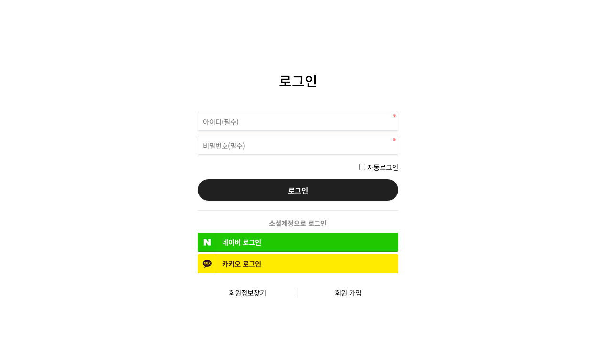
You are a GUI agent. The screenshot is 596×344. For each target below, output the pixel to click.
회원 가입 (348, 293)
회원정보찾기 (247, 293)
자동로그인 (382, 167)
